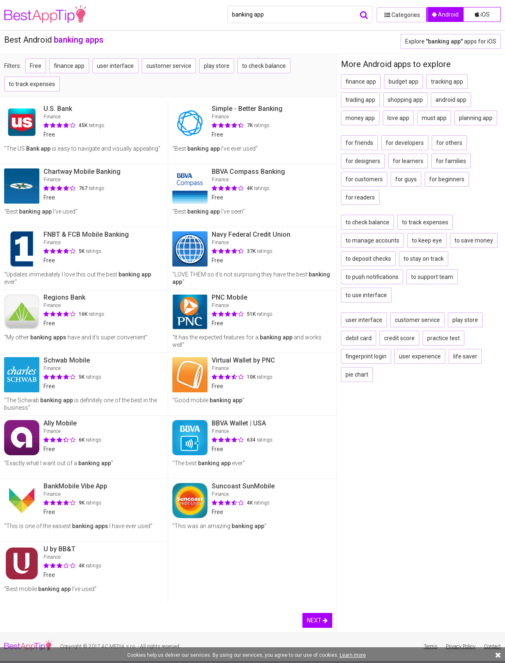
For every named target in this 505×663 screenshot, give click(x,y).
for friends (359, 142)
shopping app (405, 99)
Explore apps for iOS (450, 41)
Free (35, 65)
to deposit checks (368, 258)
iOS (482, 14)
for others (449, 142)
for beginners (446, 179)
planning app (476, 118)
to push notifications (372, 277)
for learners (408, 161)
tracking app (447, 81)
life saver (465, 356)
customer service (168, 65)
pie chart (357, 374)
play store (217, 65)
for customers (364, 179)
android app (450, 99)
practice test (443, 338)
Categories (399, 14)
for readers (360, 197)
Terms (430, 646)
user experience (420, 356)
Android (445, 14)
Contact (492, 646)
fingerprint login (366, 356)
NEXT (317, 620)
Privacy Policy (461, 646)
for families (451, 161)
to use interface (366, 295)
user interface (115, 65)
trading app (360, 99)
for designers (363, 161)
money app (360, 118)
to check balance (264, 65)
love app (398, 118)
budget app (403, 81)
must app (434, 118)
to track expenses (32, 84)
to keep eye (427, 240)
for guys (406, 179)
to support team (432, 277)
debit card (359, 338)
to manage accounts (372, 240)
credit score (399, 338)
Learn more (353, 655)
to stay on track (424, 258)
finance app (69, 65)
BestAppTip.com (46, 15)
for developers (405, 142)
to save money (473, 240)
